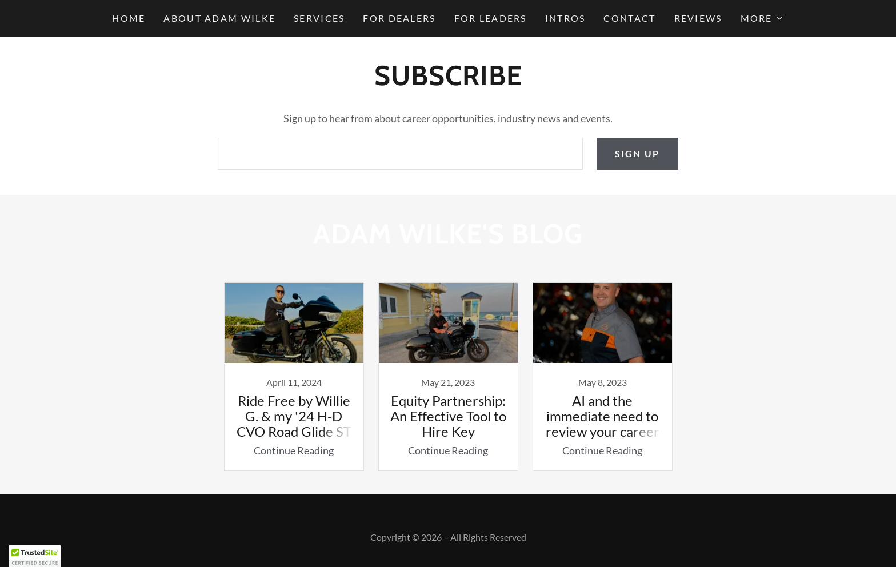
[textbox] (400, 154)
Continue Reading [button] (294, 450)
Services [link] (319, 18)
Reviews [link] (698, 18)
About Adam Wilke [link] (219, 18)
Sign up (637, 153)
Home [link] (128, 18)
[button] (762, 18)
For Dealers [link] (399, 18)
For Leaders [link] (490, 18)
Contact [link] (629, 18)
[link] (294, 376)
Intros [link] (565, 18)
